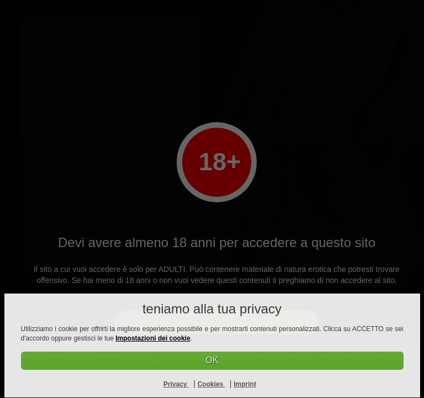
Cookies (211, 384)
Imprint (245, 384)
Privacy (176, 384)
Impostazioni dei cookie (152, 338)
